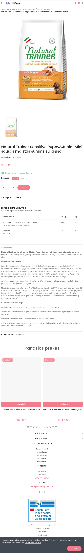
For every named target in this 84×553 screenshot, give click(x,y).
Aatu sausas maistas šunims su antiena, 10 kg (62, 410)
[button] (28, 427)
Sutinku (74, 548)
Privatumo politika (33, 543)
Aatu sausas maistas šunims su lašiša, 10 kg (21, 410)
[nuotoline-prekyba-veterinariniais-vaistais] (42, 510)
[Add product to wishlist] (17, 197)
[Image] (12, 2)
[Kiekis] (8, 187)
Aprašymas (6, 247)
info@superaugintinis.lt (42, 486)
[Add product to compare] (6, 197)
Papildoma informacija (12, 334)
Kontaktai (42, 465)
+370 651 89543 (42, 478)
